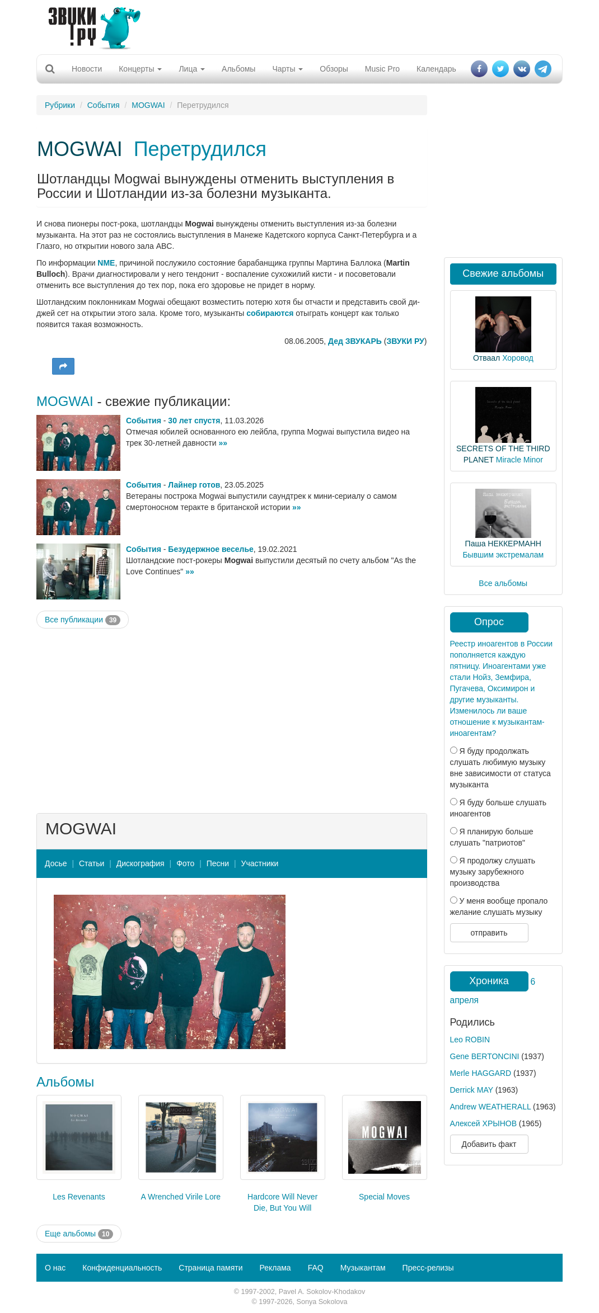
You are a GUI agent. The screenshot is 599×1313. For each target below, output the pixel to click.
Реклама (275, 1267)
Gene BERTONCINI (485, 1056)
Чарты (287, 68)
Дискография (140, 863)
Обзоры (334, 68)
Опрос (489, 621)
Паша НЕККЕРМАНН (503, 543)
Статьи (91, 863)
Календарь (436, 68)
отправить (488, 932)
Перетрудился (200, 149)
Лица (192, 68)
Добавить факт (489, 1144)
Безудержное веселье (210, 549)
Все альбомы (503, 583)
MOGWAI (148, 105)
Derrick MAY (471, 1089)
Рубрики (60, 105)
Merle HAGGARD (481, 1073)
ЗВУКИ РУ (405, 341)
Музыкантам (363, 1267)
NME (106, 262)
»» (222, 442)
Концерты (140, 68)
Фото (185, 863)
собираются (269, 313)
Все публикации (82, 620)
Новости (87, 68)
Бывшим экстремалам (503, 554)
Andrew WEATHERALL (490, 1106)
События (103, 105)
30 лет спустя (194, 420)
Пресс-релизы (428, 1267)
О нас (55, 1267)
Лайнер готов (194, 484)
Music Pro (382, 68)
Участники (260, 863)
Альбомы (238, 68)
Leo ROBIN (470, 1039)
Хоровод (517, 357)
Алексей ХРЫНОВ (483, 1123)
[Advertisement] (295, 25)
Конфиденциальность (122, 1267)
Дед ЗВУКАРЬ (355, 341)
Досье (56, 863)
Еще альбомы (79, 1234)
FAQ (316, 1267)
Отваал (486, 357)
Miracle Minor (519, 459)
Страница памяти (210, 1267)
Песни (218, 863)
